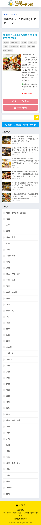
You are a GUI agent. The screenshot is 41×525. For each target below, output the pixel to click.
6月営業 (10, 50)
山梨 (8, 335)
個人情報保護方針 (20, 519)
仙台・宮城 (10, 237)
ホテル (30, 43)
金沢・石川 (10, 311)
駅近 (29, 46)
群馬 (8, 262)
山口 (8, 445)
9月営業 (6, 43)
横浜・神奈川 (11, 292)
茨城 (8, 268)
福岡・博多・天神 (13, 463)
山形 (8, 243)
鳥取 (8, 426)
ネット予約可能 (13, 46)
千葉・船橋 (10, 280)
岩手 (8, 225)
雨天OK (24, 43)
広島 (8, 439)
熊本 (8, 481)
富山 (13, 15)
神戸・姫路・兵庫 (13, 420)
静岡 (8, 341)
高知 (8, 408)
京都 (8, 372)
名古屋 (9, 347)
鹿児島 (9, 488)
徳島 (8, 402)
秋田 (8, 231)
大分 (8, 457)
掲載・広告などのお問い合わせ (20, 125)
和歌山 (9, 359)
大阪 (8, 384)
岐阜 (8, 329)
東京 (8, 286)
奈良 (8, 378)
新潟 (8, 298)
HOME (20, 505)
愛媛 (8, 396)
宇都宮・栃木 (11, 256)
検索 (36, 117)
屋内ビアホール (15, 43)
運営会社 (20, 510)
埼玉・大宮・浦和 (13, 274)
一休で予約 (20, 108)
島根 (8, 433)
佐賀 (8, 451)
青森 (8, 219)
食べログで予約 (20, 101)
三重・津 (9, 353)
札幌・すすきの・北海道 (16, 213)
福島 (8, 250)
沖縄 (8, 494)
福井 (8, 317)
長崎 (8, 469)
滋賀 (8, 365)
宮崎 (8, 475)
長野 (8, 323)
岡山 (8, 414)
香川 (8, 390)
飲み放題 (23, 46)
